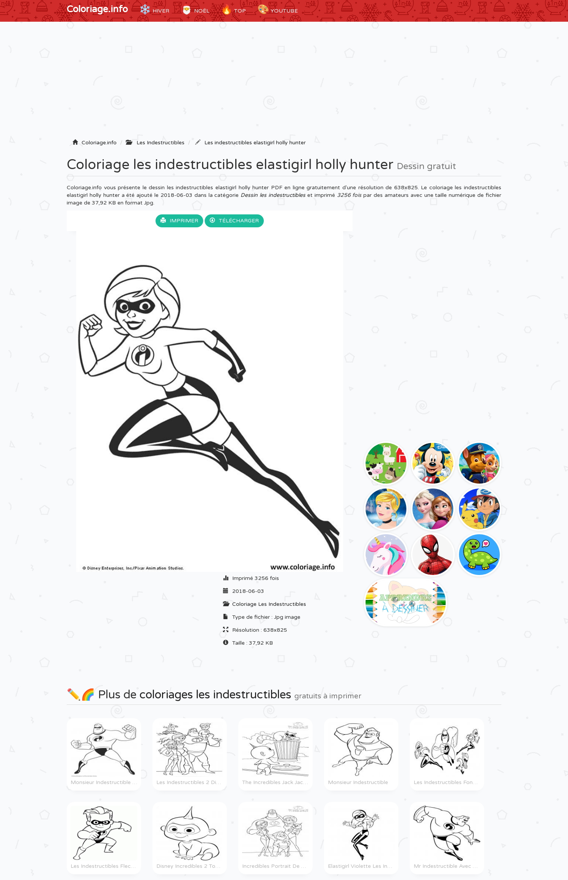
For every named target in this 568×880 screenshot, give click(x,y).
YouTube (277, 9)
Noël (195, 9)
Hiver (154, 9)
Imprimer (179, 220)
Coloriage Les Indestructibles (269, 604)
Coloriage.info (97, 9)
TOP (233, 9)
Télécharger (234, 220)
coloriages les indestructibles (215, 695)
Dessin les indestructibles (273, 195)
